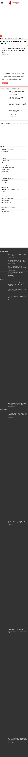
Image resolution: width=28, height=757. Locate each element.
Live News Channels (6, 176)
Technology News (6, 200)
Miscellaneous (5, 180)
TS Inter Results (5, 211)
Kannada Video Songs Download (9, 173)
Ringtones (4, 191)
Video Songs (5, 213)
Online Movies (5, 187)
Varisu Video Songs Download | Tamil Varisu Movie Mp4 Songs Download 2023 (13, 50)
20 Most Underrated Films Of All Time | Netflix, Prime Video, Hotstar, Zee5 (17, 261)
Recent (2, 88)
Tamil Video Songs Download (8, 198)
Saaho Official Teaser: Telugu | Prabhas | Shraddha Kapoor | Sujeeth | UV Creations (17, 267)
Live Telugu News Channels (8, 178)
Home (2, 38)
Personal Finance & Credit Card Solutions (11, 189)
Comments (13, 88)
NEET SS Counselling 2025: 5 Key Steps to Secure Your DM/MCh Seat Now (17, 296)
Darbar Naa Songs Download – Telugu (17, 289)
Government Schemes (6, 162)
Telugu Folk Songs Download (8, 202)
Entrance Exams (5, 160)
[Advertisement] (14, 19)
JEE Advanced (5, 171)
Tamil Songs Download (7, 196)
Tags (18, 88)
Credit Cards (4, 153)
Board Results (5, 151)
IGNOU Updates (5, 169)
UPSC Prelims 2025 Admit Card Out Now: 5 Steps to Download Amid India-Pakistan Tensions (17, 739)
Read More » (4, 83)
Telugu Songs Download (7, 205)
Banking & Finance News (7, 149)
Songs (3, 193)
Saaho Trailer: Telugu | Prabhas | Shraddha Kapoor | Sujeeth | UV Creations (16, 274)
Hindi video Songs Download (8, 167)
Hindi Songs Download (7, 165)
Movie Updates (5, 182)
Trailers (3, 209)
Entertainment (5, 158)
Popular (7, 88)
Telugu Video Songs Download (8, 207)
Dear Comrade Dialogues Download (16, 114)
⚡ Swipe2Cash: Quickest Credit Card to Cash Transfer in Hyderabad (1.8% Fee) (17, 414)
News (3, 185)
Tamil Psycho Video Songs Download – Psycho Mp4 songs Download (17, 404)
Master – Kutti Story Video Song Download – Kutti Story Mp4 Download (16, 284)
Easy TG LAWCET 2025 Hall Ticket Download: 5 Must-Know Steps (16, 522)
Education (4, 156)
